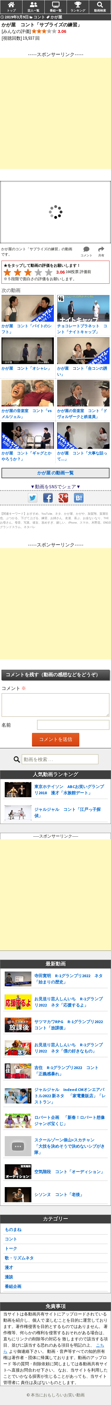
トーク (11, 1248)
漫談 (9, 1277)
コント (11, 1239)
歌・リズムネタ (19, 1258)
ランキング (77, 10)
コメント (13, 688)
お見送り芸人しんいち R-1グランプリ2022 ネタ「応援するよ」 (68, 1002)
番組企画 (13, 1286)
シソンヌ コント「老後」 (59, 1194)
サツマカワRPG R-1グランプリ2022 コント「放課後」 (70, 1025)
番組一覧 (56, 10)
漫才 (9, 1267)
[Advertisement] (55, 113)
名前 (6, 725)
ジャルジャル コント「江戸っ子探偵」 (67, 812)
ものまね (13, 1229)
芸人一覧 (33, 10)
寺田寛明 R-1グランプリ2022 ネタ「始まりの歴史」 (68, 979)
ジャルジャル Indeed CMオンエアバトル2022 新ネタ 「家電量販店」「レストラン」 (70, 1096)
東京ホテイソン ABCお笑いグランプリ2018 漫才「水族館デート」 (69, 789)
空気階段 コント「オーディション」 (69, 1171)
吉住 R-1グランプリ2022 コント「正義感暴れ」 (66, 1071)
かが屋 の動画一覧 (55, 473)
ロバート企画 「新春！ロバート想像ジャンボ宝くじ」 (69, 1120)
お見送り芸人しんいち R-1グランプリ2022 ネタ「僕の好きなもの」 (68, 1048)
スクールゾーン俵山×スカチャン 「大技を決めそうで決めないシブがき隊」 (69, 1146)
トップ (11, 10)
